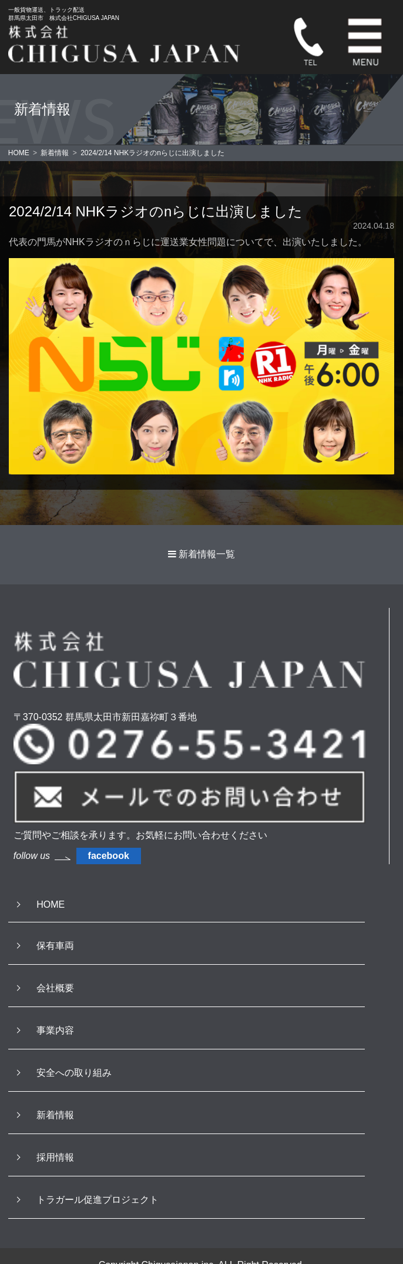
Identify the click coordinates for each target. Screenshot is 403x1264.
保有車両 (55, 946)
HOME (50, 904)
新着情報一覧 (207, 554)
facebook (108, 856)
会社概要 (55, 988)
